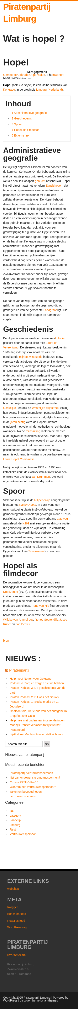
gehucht (40, 181)
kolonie (59, 338)
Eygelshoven (54, 185)
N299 (25, 523)
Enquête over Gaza (22, 715)
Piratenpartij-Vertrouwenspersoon (31, 773)
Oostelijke (9, 408)
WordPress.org (17, 927)
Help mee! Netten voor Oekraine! (31, 678)
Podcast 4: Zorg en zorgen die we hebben (37, 683)
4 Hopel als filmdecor (25, 130)
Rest (13, 829)
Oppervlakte (37, 74)
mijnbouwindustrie (30, 356)
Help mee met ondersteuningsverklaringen (37, 720)
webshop (13, 888)
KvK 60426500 (16, 954)
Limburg (15, 825)
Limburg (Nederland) (49, 89)
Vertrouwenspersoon (23, 834)
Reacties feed (16, 920)
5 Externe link (20, 135)
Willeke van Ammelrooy (18, 619)
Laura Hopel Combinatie (19, 459)
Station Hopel (27, 504)
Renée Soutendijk (46, 619)
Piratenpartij (19, 670)
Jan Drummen (41, 476)
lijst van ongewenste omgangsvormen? (35, 777)
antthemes (51, 1000)
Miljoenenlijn (42, 500)
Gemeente (10, 74)
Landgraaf (50, 310)
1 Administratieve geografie (29, 112)
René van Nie (40, 605)
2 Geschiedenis (22, 118)
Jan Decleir (23, 624)
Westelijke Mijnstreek (45, 408)
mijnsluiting (33, 431)
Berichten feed (16, 913)
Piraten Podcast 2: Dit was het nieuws (34, 697)
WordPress (10, 1000)
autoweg (62, 518)
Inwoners (58, 74)
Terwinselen (36, 551)
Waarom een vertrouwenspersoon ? (33, 787)
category (15, 815)
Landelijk (15, 820)
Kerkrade (22, 74)
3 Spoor (17, 124)
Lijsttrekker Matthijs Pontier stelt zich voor (36, 734)
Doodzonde (10, 591)
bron (6, 640)
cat (12, 810)
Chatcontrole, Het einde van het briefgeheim (38, 711)
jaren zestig (17, 422)
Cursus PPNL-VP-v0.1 (24, 782)
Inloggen (13, 907)
